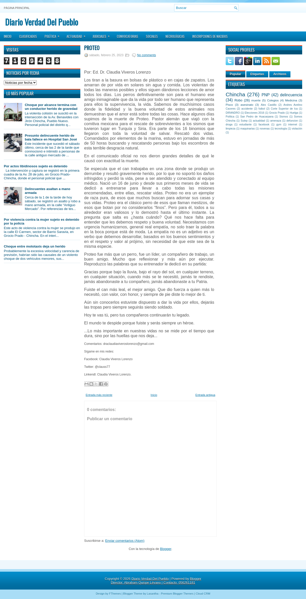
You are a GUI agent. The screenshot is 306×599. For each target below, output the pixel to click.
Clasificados (28, 36)
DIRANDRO (233, 112)
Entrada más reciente (99, 394)
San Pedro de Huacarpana (256, 116)
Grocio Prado (277, 112)
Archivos (279, 74)
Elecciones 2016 (254, 112)
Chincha (235, 94)
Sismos (283, 116)
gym (279, 124)
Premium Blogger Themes (177, 593)
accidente (247, 108)
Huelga (294, 112)
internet (292, 124)
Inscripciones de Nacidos (210, 36)
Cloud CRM (203, 593)
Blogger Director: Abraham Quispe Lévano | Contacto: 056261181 (156, 580)
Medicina (291, 100)
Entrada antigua (205, 394)
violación (297, 128)
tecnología (281, 128)
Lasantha (152, 593)
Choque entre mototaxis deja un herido (34, 246)
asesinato (246, 104)
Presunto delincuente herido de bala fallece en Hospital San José (51, 137)
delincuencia (291, 95)
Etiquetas (257, 74)
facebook (264, 124)
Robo (238, 100)
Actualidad (78, 35)
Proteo (91, 47)
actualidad (259, 120)
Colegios (272, 100)
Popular (235, 74)
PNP (266, 95)
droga (229, 124)
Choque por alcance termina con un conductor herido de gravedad (51, 107)
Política (54, 35)
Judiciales (103, 35)
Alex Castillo (269, 104)
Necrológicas (175, 36)
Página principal (17, 7)
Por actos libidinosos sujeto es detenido (35, 166)
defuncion (292, 120)
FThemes (115, 593)
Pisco (229, 104)
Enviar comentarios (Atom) (124, 541)
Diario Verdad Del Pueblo (41, 22)
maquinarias (247, 128)
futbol (262, 108)
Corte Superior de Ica (284, 108)
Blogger (165, 549)
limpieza (230, 128)
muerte (256, 100)
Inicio (7, 36)
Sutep (244, 120)
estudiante (245, 124)
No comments (146, 55)
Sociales (152, 36)
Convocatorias (127, 36)
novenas (265, 128)
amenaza (275, 120)
